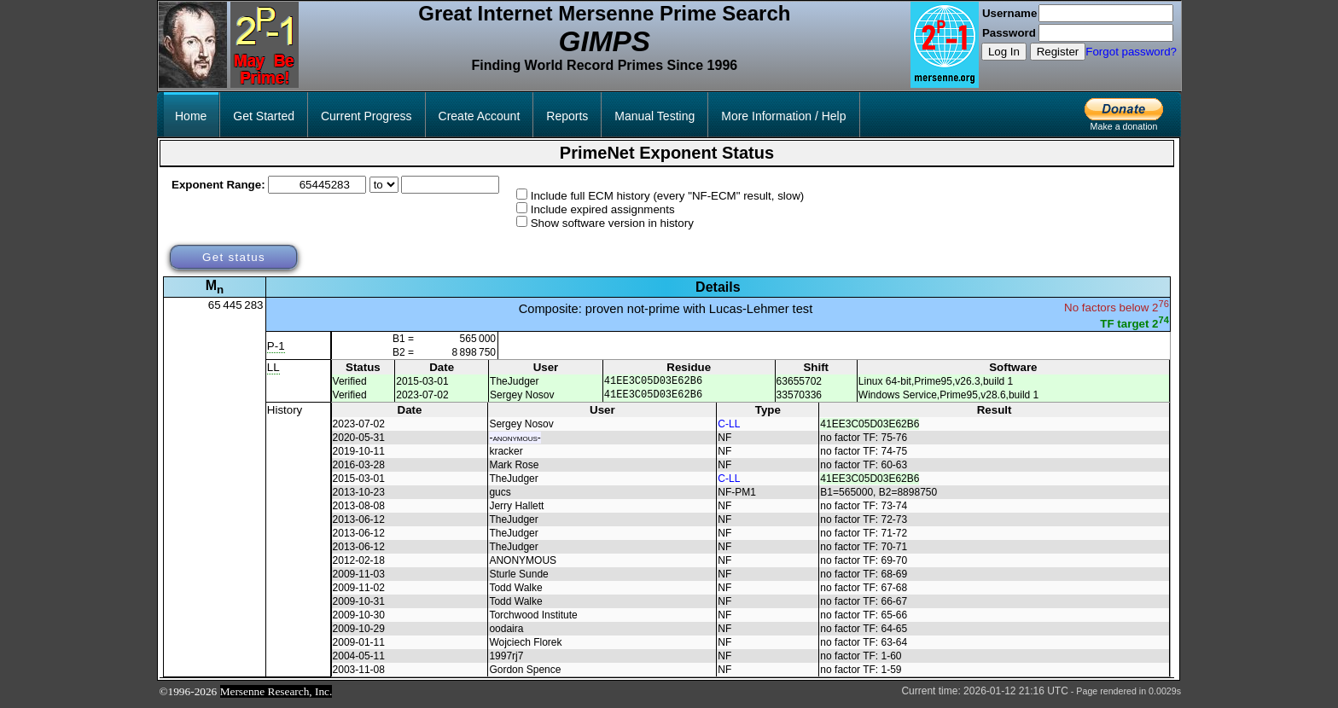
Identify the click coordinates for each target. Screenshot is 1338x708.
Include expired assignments (603, 209)
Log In (1004, 51)
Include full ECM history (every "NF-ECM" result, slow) (668, 195)
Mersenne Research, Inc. (276, 696)
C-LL (729, 429)
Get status (233, 257)
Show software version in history (612, 223)
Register (1058, 51)
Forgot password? (1131, 51)
